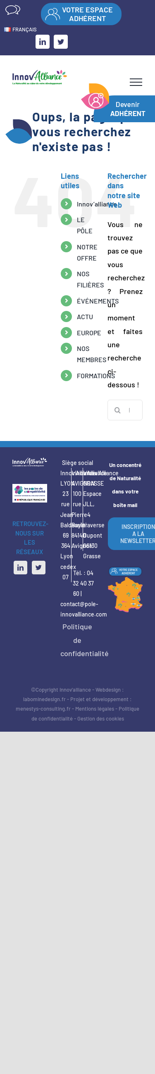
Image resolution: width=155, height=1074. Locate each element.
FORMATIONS (96, 375)
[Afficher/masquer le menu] (136, 82)
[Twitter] (38, 567)
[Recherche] (117, 410)
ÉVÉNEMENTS (98, 301)
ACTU (85, 316)
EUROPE (89, 333)
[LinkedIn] (20, 567)
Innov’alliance (97, 204)
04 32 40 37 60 (83, 583)
